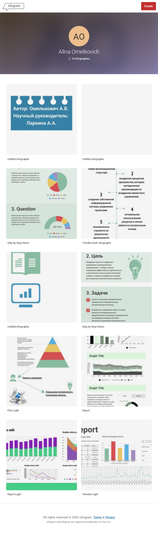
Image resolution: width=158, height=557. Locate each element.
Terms (97, 517)
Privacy (110, 517)
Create (148, 6)
